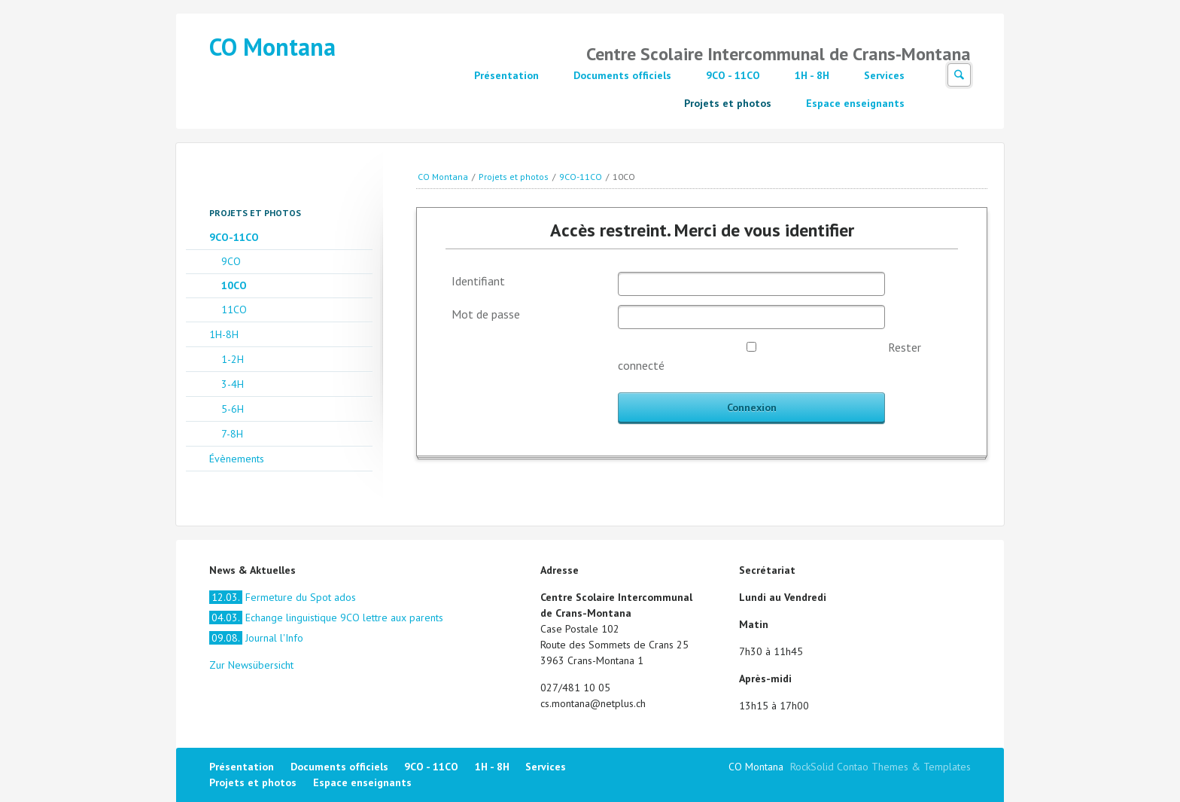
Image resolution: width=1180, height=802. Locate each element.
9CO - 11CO (733, 75)
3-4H (232, 384)
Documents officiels (622, 75)
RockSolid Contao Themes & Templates (880, 766)
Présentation (506, 75)
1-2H (232, 359)
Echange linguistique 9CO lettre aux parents (326, 617)
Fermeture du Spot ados (282, 597)
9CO (231, 261)
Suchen (959, 75)
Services (884, 75)
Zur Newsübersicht (251, 665)
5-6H (232, 409)
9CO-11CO (580, 176)
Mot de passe (486, 314)
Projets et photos (727, 103)
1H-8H (224, 334)
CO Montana (272, 47)
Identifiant (478, 280)
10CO (234, 285)
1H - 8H (812, 75)
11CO (234, 309)
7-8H (232, 434)
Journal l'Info (256, 638)
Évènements (236, 458)
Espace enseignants (855, 103)
